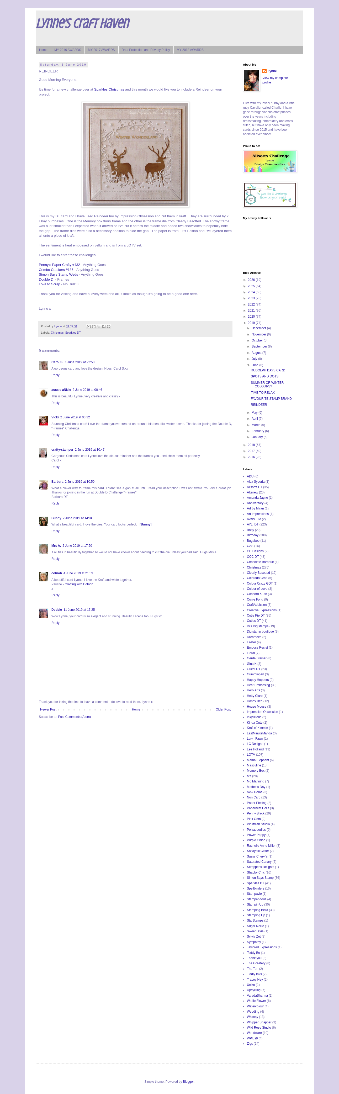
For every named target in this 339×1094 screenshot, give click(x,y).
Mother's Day (256, 787)
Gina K (252, 664)
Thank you (254, 958)
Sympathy (254, 942)
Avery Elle (254, 519)
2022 (252, 304)
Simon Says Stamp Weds (58, 274)
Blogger (188, 1082)
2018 (252, 445)
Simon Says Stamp (260, 878)
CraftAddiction (257, 605)
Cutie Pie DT (256, 615)
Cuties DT (254, 621)
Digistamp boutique (260, 631)
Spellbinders (255, 888)
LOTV (251, 754)
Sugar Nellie (255, 926)
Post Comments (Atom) (74, 717)
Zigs (250, 1043)
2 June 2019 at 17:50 (77, 546)
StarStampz (255, 920)
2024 (252, 292)
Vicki (55, 417)
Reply (55, 375)
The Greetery (256, 963)
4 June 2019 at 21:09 (78, 573)
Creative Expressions (262, 610)
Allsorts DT (254, 487)
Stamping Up (256, 915)
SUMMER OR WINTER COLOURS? (267, 384)
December (259, 328)
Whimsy (252, 1017)
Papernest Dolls (258, 808)
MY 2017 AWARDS (101, 50)
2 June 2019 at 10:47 (89, 449)
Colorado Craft (257, 578)
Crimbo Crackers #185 (56, 270)
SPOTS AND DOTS (264, 376)
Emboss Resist (257, 647)
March (256, 425)
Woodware (254, 1033)
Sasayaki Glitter (258, 851)
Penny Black (255, 813)
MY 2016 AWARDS (67, 50)
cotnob (56, 573)
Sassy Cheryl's (257, 856)
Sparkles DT (73, 332)
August (257, 353)
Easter (251, 642)
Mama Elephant (258, 760)
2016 (252, 457)
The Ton (252, 969)
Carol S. (57, 362)
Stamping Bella (257, 910)
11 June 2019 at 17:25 (79, 610)
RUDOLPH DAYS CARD (268, 370)
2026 (252, 280)
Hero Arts (253, 690)
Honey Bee (254, 701)
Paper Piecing (257, 803)
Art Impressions (258, 514)
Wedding (253, 1011)
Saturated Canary (259, 862)
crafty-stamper (62, 449)
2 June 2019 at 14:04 (77, 518)
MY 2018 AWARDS (190, 50)
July (255, 359)
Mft (249, 776)
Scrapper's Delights (260, 867)
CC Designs (255, 551)
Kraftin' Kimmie (257, 728)
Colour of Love (257, 589)
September (260, 346)
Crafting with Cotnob (79, 584)
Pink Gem (254, 819)
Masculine (254, 765)
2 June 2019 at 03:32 (75, 417)
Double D (46, 279)
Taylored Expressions (262, 947)
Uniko (251, 985)
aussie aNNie (61, 390)
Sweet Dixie (255, 931)
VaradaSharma (257, 995)
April (255, 418)
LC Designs (255, 744)
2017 (252, 451)
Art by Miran (255, 508)
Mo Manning (255, 781)
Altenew (252, 492)
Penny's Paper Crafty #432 (59, 265)
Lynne (272, 71)
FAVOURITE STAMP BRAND (271, 399)
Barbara (57, 481)
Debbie (56, 610)
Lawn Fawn (255, 738)
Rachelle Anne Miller (261, 846)
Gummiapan (255, 674)
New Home (254, 792)
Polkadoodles (256, 830)
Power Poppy (256, 835)
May (255, 412)
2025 (252, 286)
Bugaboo (253, 541)
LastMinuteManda (259, 733)
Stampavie (254, 894)
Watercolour (255, 1006)
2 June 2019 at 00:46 (87, 390)
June (255, 365)
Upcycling (254, 990)
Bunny (56, 518)
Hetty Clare (255, 696)
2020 (252, 316)
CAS (250, 546)
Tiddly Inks (254, 974)
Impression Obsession (262, 712)
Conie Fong (255, 599)
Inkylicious (254, 717)
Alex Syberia (255, 481)
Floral (251, 653)
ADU (250, 476)
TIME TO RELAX (263, 393)
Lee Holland (255, 749)
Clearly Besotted (258, 573)
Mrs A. (56, 546)
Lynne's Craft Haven (82, 23)
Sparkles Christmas (109, 89)
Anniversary (255, 503)
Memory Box (255, 770)
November (259, 334)
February (258, 431)
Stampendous (256, 899)
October (258, 340)
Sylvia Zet (254, 936)
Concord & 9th (257, 594)
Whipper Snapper (259, 1022)
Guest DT (253, 669)
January (258, 437)
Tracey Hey (255, 979)
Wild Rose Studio (259, 1027)
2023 (252, 298)
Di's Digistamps (257, 626)
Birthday (252, 535)
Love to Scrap (49, 284)
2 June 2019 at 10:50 (79, 481)
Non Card (253, 797)
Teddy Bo (253, 953)
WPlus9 (252, 1038)
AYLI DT (252, 524)
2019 (252, 323)
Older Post (223, 709)
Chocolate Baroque (260, 562)
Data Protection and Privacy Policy (146, 50)
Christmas (57, 332)
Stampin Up (255, 904)
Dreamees (254, 637)
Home (43, 50)
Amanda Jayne (257, 497)
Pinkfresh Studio (258, 824)
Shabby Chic (256, 872)
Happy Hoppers (258, 680)
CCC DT (253, 557)
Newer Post (48, 709)
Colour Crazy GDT (260, 583)
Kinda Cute (254, 722)
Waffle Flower (256, 1001)
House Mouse (256, 706)
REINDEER (259, 405)
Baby (250, 530)
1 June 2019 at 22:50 (79, 362)
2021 (252, 310)
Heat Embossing (258, 685)
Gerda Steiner (257, 658)
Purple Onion (256, 840)
